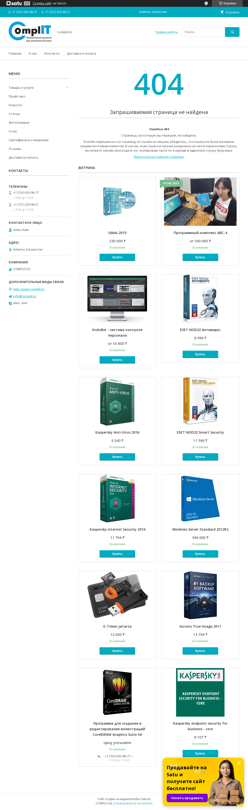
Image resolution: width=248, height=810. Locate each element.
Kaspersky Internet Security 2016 (117, 529)
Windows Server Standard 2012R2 (200, 529)
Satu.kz (146, 799)
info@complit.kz (24, 296)
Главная (15, 53)
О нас (33, 53)
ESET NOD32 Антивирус (200, 329)
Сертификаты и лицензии (28, 140)
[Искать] (232, 32)
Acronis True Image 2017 (200, 626)
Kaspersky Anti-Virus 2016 (117, 432)
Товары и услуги (21, 87)
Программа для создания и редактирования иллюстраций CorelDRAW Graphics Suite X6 (117, 729)
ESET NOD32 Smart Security (200, 432)
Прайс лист (17, 96)
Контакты (52, 53)
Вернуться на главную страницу (159, 156)
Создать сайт (42, 3)
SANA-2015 (117, 232)
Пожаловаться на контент (134, 803)
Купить (117, 257)
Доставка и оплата (81, 53)
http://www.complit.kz (29, 289)
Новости (15, 105)
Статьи (14, 114)
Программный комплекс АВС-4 (200, 232)
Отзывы (15, 148)
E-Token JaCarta (117, 626)
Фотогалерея (19, 122)
